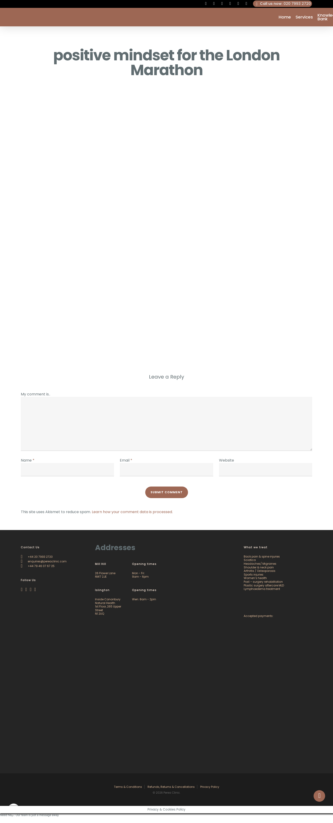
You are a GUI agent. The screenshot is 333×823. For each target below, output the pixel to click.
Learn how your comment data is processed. (132, 512)
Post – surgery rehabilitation (263, 582)
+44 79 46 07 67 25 (38, 566)
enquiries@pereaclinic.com (44, 561)
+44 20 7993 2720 (37, 557)
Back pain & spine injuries (262, 556)
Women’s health (255, 578)
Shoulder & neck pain (259, 567)
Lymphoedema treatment (262, 589)
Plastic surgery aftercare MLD (264, 585)
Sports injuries (253, 574)
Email (126, 460)
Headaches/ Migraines (260, 564)
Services (304, 17)
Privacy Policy (209, 787)
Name (27, 460)
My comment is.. (35, 394)
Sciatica (250, 560)
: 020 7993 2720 (282, 3)
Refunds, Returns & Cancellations (171, 787)
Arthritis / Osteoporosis (259, 571)
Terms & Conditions (128, 787)
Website (226, 460)
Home (285, 17)
